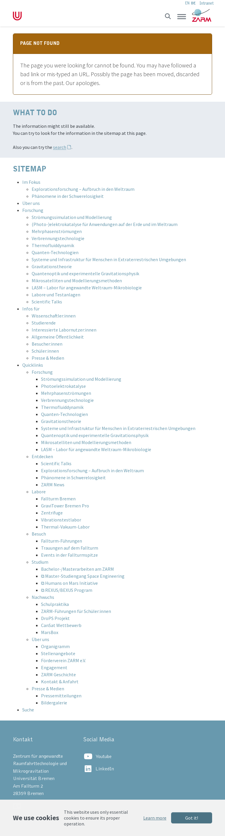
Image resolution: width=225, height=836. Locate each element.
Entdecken (42, 456)
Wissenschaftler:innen (54, 316)
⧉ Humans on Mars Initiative (69, 583)
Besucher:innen (47, 344)
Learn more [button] (154, 818)
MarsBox (49, 632)
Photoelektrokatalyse (63, 386)
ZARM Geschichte (58, 674)
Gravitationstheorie (52, 266)
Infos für (31, 309)
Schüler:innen (45, 351)
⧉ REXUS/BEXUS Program (66, 590)
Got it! (191, 818)
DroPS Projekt (55, 618)
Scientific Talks (47, 302)
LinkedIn (105, 769)
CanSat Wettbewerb (61, 625)
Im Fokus (31, 182)
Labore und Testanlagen (56, 295)
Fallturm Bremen (58, 499)
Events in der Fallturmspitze (69, 555)
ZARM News (52, 484)
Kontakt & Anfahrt (60, 681)
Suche (28, 710)
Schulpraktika (55, 604)
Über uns (31, 203)
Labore (39, 492)
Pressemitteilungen (61, 696)
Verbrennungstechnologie (58, 238)
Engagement (54, 667)
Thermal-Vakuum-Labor (65, 527)
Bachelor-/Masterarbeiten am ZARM (77, 569)
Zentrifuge (52, 513)
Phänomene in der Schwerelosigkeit (68, 196)
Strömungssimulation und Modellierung (72, 217)
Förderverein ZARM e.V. (63, 660)
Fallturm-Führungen (61, 541)
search (59, 147)
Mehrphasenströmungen (57, 231)
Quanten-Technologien (55, 252)
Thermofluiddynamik (53, 245)
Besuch (39, 534)
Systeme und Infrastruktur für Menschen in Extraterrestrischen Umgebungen (109, 259)
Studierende (44, 323)
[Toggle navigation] (181, 16)
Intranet (207, 3)
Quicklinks (32, 365)
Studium (40, 562)
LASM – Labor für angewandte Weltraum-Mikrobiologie (87, 287)
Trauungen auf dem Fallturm (69, 548)
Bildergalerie (54, 703)
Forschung (32, 210)
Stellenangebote (58, 653)
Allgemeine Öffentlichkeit (58, 337)
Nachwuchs (43, 597)
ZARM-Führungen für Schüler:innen (76, 611)
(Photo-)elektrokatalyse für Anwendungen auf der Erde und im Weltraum (105, 224)
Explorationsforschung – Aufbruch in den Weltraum (83, 189)
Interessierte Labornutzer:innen (64, 330)
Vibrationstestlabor (61, 520)
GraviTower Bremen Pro (65, 506)
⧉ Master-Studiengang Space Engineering (83, 576)
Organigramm (55, 646)
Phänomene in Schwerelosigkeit (73, 477)
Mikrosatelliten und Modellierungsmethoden (77, 280)
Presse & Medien (48, 358)
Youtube (104, 757)
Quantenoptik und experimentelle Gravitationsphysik (85, 273)
